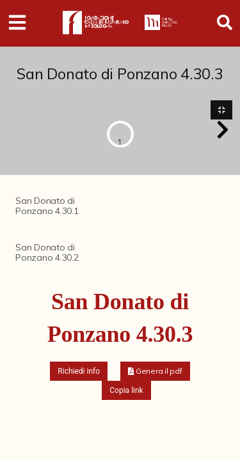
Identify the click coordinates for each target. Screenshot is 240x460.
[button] (222, 129)
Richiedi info (79, 371)
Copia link (126, 390)
